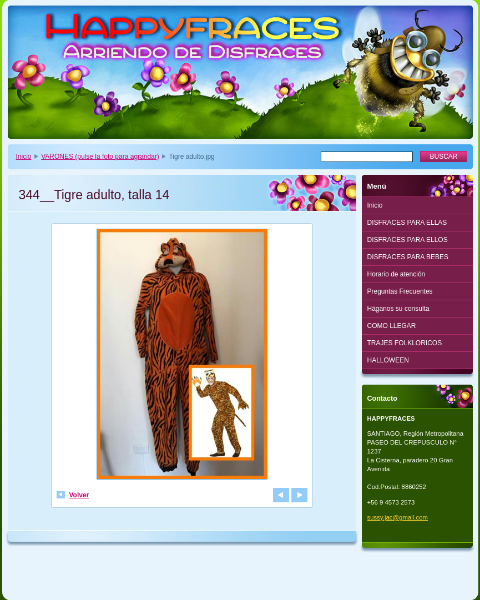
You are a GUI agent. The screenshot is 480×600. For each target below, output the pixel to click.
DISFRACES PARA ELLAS (407, 222)
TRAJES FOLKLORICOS (404, 343)
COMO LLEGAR (391, 326)
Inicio (24, 156)
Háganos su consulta (398, 308)
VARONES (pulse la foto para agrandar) (100, 156)
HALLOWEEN (388, 360)
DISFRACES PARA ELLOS (407, 240)
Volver (79, 495)
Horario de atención (396, 274)
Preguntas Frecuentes (400, 291)
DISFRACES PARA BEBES (408, 257)
